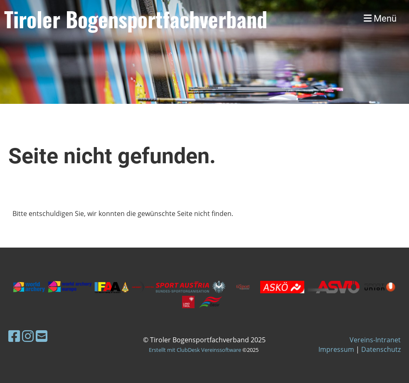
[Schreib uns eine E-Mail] (41, 336)
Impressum (336, 349)
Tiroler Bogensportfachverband (135, 18)
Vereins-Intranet (375, 339)
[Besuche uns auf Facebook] (14, 336)
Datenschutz (381, 349)
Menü (380, 18)
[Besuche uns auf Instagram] (28, 336)
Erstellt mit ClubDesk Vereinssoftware (195, 350)
